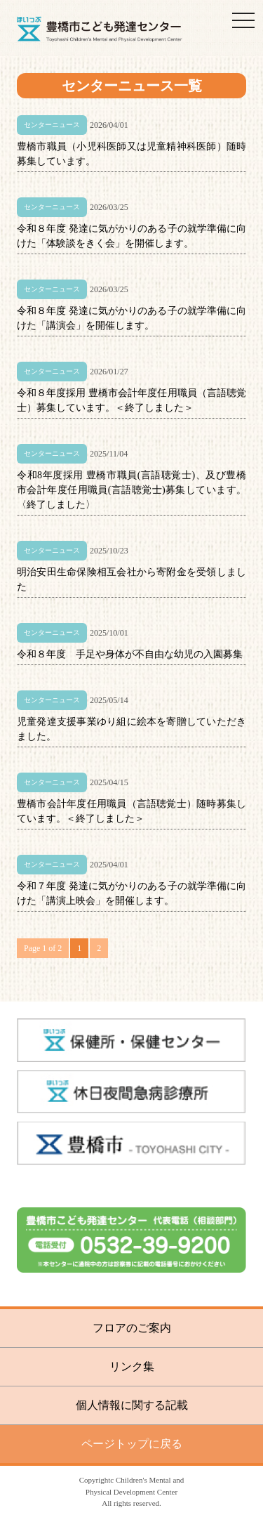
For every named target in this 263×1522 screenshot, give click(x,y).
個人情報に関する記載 (132, 1405)
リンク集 (131, 1366)
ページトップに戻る (131, 1444)
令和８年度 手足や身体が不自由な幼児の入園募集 (130, 654)
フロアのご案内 (132, 1328)
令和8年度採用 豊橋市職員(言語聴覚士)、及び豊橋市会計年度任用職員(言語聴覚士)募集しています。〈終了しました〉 (131, 490)
